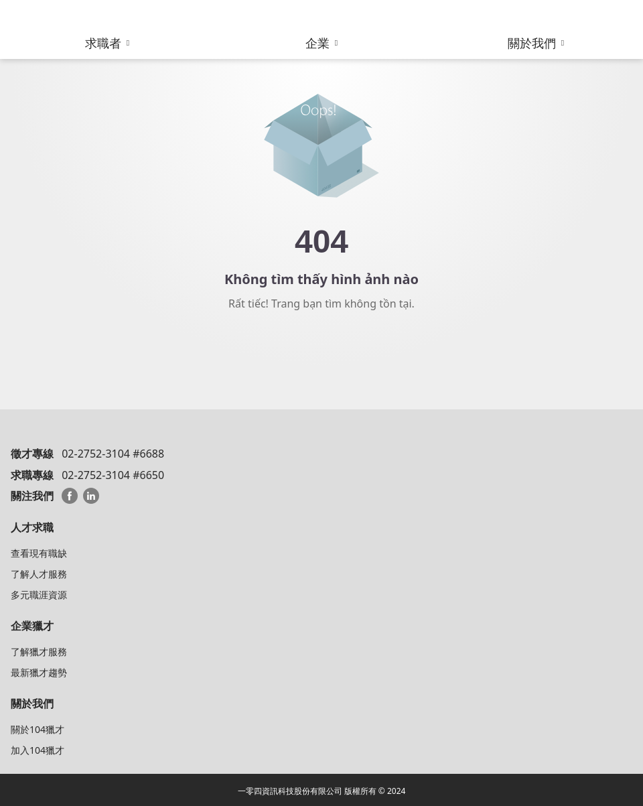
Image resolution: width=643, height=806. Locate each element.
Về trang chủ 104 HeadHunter (321, 351)
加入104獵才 (37, 750)
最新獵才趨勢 (39, 672)
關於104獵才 (37, 729)
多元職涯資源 (39, 594)
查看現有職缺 (39, 553)
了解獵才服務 (39, 651)
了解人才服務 (39, 573)
